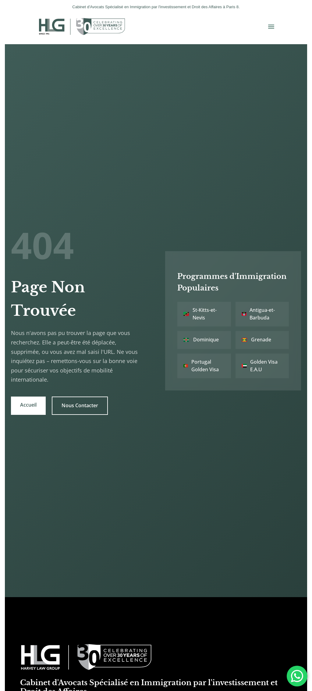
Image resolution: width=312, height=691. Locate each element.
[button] (271, 27)
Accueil (28, 400)
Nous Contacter (80, 401)
